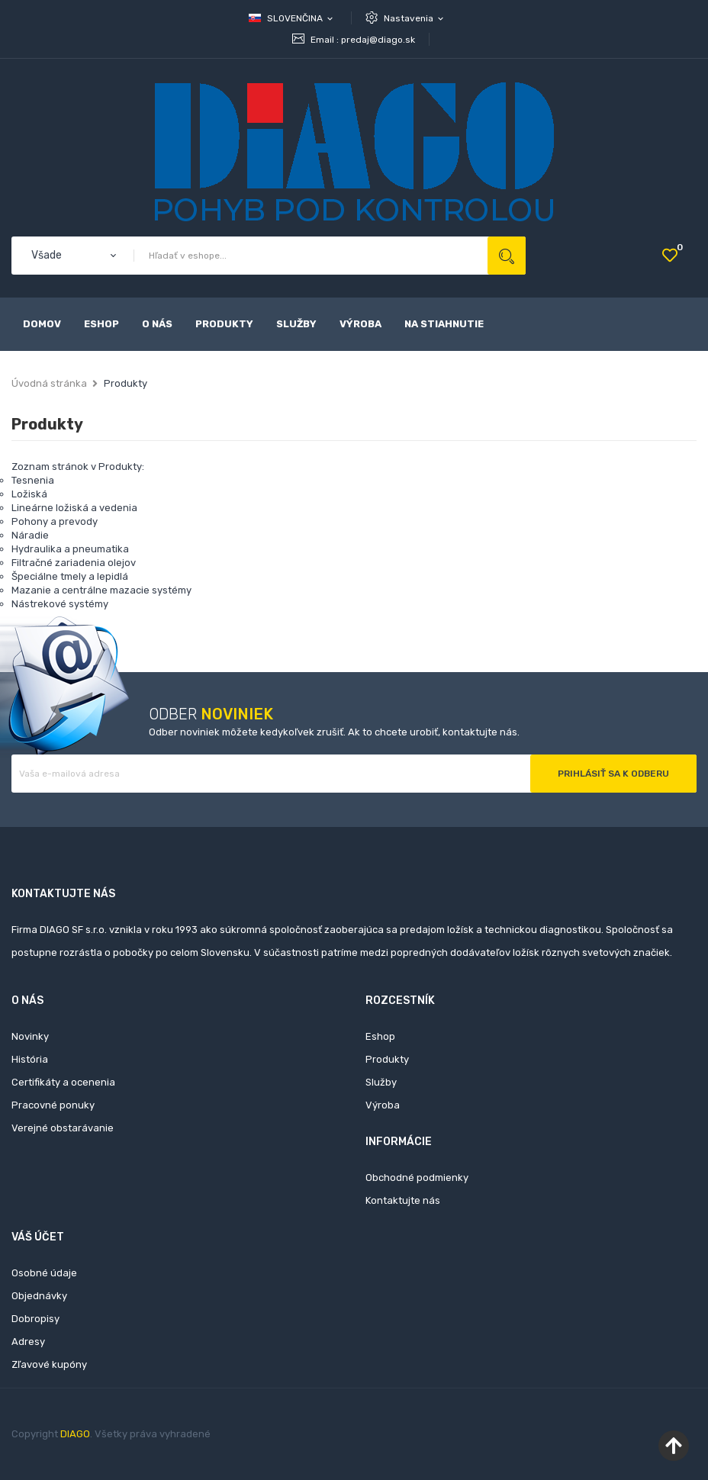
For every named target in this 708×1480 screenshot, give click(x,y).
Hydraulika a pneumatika (70, 549)
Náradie (30, 535)
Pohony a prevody (54, 521)
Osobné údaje (44, 1273)
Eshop (380, 1036)
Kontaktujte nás (402, 1200)
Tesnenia (32, 480)
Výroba (382, 1105)
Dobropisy (35, 1318)
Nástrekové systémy (59, 604)
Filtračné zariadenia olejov (73, 562)
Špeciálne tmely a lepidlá (69, 576)
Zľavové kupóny (49, 1364)
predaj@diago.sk (378, 39)
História (29, 1059)
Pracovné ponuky (53, 1105)
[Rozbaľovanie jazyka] (292, 18)
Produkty (387, 1059)
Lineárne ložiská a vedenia (74, 507)
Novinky (30, 1036)
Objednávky (39, 1295)
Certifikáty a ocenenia (63, 1082)
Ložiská (29, 494)
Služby (381, 1082)
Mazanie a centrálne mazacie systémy (101, 590)
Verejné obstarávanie (62, 1128)
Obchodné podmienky (416, 1177)
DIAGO (75, 1434)
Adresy (28, 1341)
